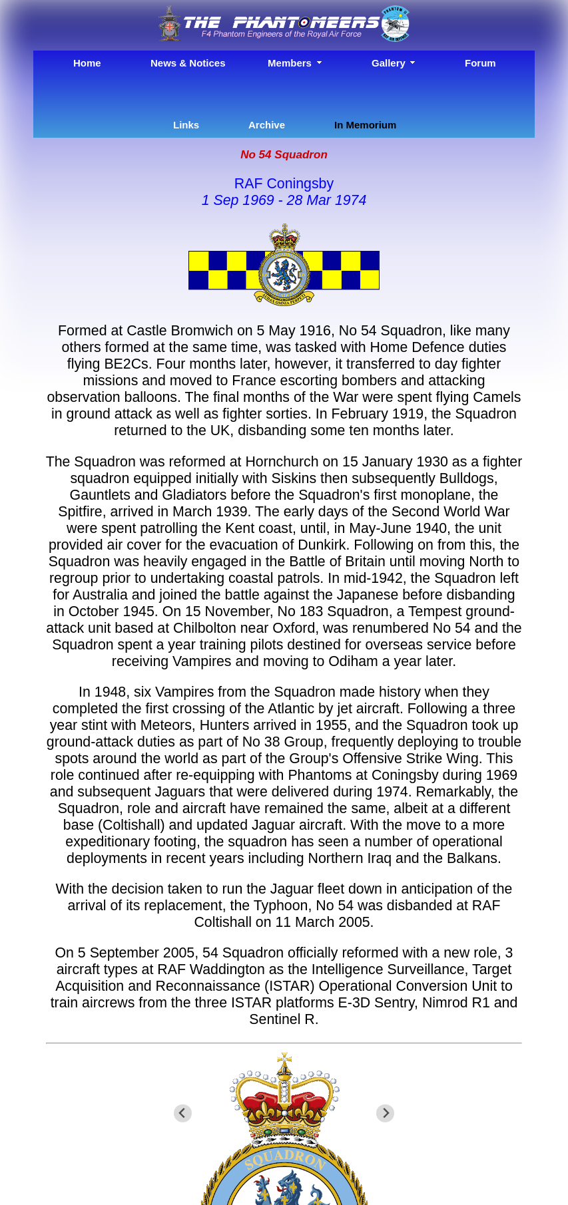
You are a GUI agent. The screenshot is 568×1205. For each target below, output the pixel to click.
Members (290, 63)
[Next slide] (385, 1113)
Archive (266, 124)
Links (186, 124)
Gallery (389, 63)
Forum (480, 63)
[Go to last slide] (183, 1113)
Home (87, 63)
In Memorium (365, 124)
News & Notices (187, 63)
